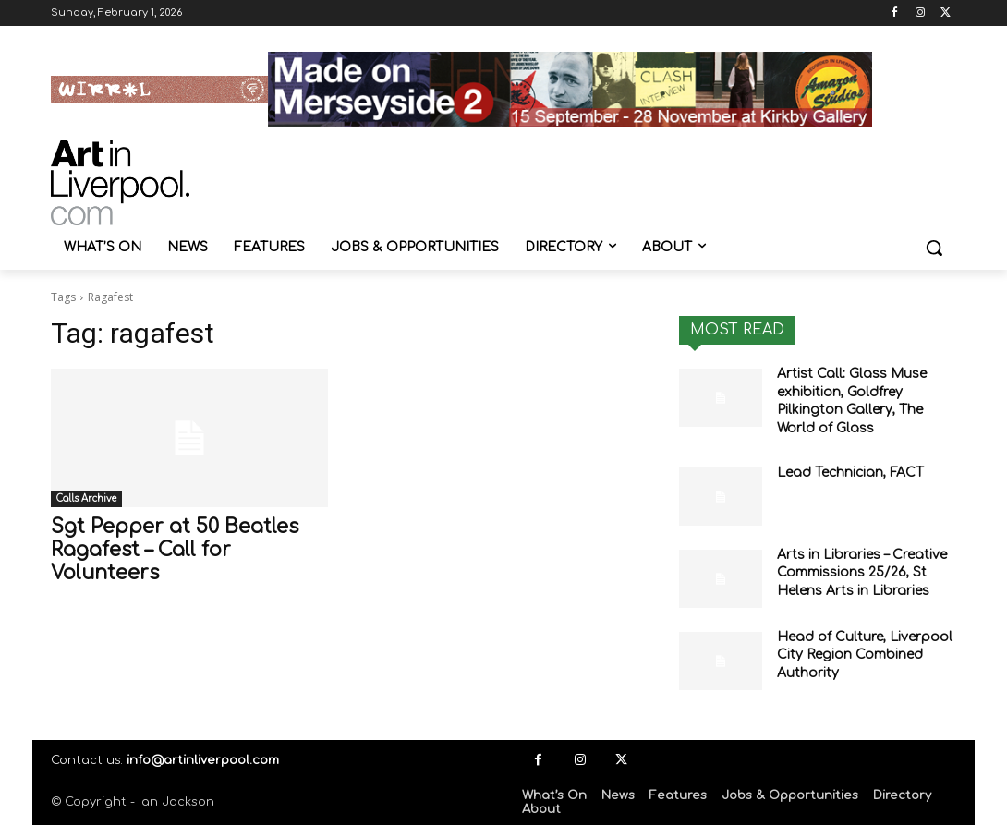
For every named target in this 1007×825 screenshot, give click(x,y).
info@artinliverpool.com (203, 760)
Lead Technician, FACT (850, 472)
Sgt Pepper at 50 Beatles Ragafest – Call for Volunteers (174, 550)
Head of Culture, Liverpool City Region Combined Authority (864, 655)
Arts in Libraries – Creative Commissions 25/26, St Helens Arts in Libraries (862, 573)
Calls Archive (86, 498)
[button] (934, 247)
